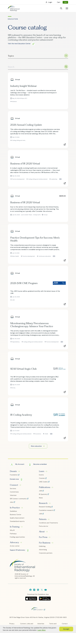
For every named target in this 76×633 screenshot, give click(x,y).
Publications (44, 488)
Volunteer (13, 496)
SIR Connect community (18, 500)
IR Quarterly (43, 496)
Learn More (41, 630)
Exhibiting (42, 548)
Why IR (12, 532)
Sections (13, 490)
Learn (41, 472)
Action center (14, 547)
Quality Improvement (17, 519)
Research (43, 504)
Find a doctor (43, 527)
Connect (14, 486)
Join (65, 2)
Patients (42, 520)
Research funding (45, 508)
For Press (43, 538)
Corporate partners (45, 554)
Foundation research (46, 512)
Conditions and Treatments (48, 524)
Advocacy (14, 544)
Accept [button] (66, 629)
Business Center (15, 516)
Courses (42, 480)
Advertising (43, 551)
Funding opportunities (17, 538)
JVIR (40, 492)
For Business (44, 544)
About (42, 533)
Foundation (14, 476)
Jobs (12, 503)
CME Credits (43, 483)
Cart (58, 2)
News (41, 499)
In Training (14, 528)
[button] (22, 44)
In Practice (15, 509)
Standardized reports (17, 523)
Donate (13, 472)
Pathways (13, 535)
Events (41, 476)
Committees (14, 493)
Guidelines (13, 512)
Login (50, 2)
